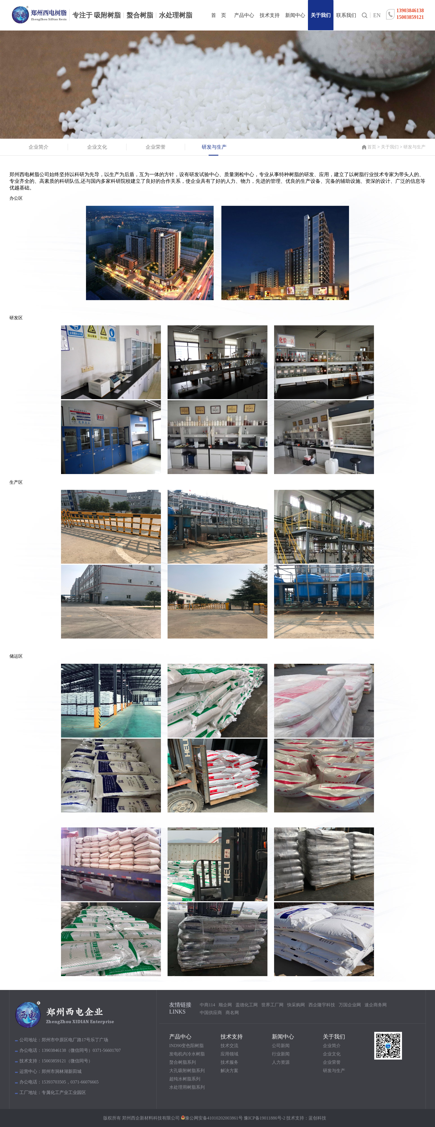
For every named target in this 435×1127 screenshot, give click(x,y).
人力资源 (281, 1062)
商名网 (232, 1012)
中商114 (207, 1004)
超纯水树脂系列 (184, 1079)
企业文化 (332, 1054)
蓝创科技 (317, 1118)
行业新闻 (281, 1054)
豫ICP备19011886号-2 (264, 1118)
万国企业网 (350, 1004)
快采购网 (296, 1004)
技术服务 (229, 1062)
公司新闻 (281, 1045)
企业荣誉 (332, 1062)
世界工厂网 (272, 1004)
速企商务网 (376, 1004)
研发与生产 (414, 147)
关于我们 (321, 15)
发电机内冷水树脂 (187, 1054)
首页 (371, 147)
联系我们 (346, 15)
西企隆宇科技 (321, 1004)
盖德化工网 (247, 1004)
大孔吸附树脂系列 (187, 1070)
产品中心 (244, 15)
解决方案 (229, 1070)
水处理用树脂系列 (187, 1087)
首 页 (218, 15)
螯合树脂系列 (182, 1062)
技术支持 (270, 15)
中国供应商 (211, 1012)
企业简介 (332, 1045)
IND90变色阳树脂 (186, 1045)
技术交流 (229, 1045)
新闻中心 (295, 15)
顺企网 (225, 1004)
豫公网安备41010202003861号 (214, 1118)
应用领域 (229, 1054)
